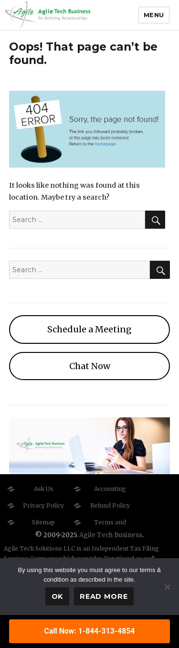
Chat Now (89, 366)
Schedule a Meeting (89, 329)
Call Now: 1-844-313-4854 (89, 631)
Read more (103, 596)
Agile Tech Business (110, 535)
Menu (154, 15)
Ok (57, 596)
